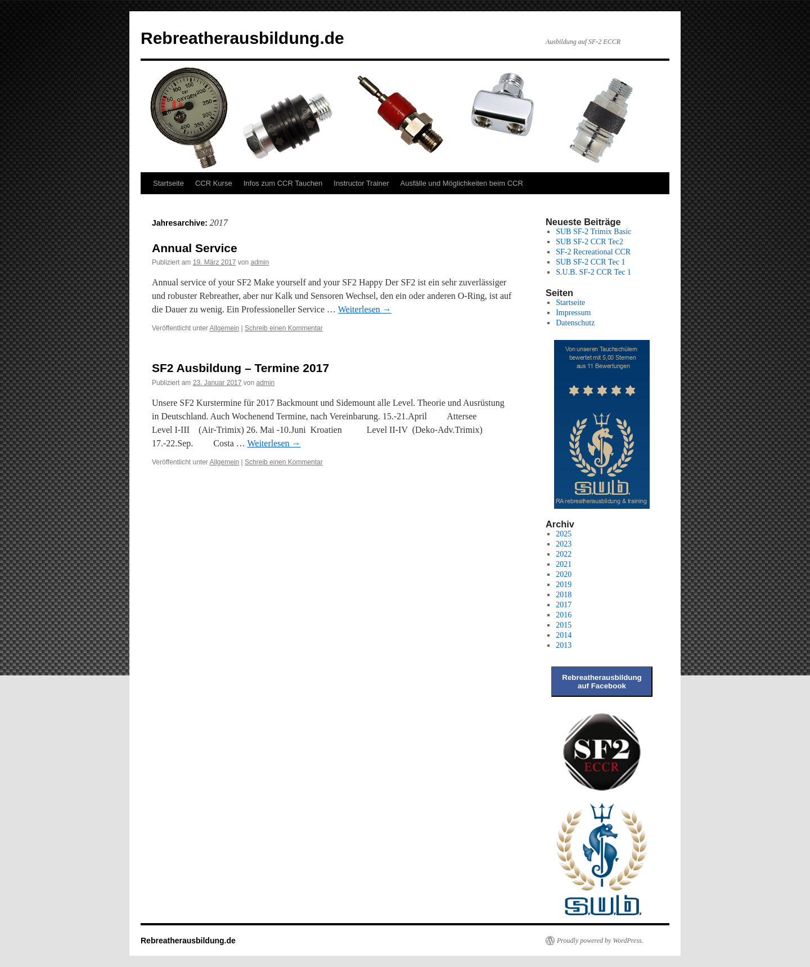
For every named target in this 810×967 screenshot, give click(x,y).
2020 (564, 574)
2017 (564, 605)
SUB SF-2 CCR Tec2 (589, 242)
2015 (564, 625)
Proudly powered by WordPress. (600, 940)
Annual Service (194, 247)
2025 (564, 534)
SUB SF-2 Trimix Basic (593, 231)
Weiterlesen (365, 309)
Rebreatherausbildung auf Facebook (601, 681)
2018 (564, 594)
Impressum (573, 312)
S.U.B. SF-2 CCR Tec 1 (593, 272)
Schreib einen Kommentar (284, 328)
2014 (564, 635)
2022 (564, 554)
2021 (564, 564)
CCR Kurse (213, 183)
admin (259, 262)
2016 (564, 615)
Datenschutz (575, 323)
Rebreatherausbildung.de (242, 38)
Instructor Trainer (361, 183)
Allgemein (225, 328)
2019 (564, 584)
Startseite (168, 183)
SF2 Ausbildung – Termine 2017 (240, 367)
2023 (564, 544)
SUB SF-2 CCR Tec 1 (590, 262)
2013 (564, 645)
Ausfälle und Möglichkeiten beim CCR (461, 183)
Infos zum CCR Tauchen (283, 183)
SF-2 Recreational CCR (593, 252)
